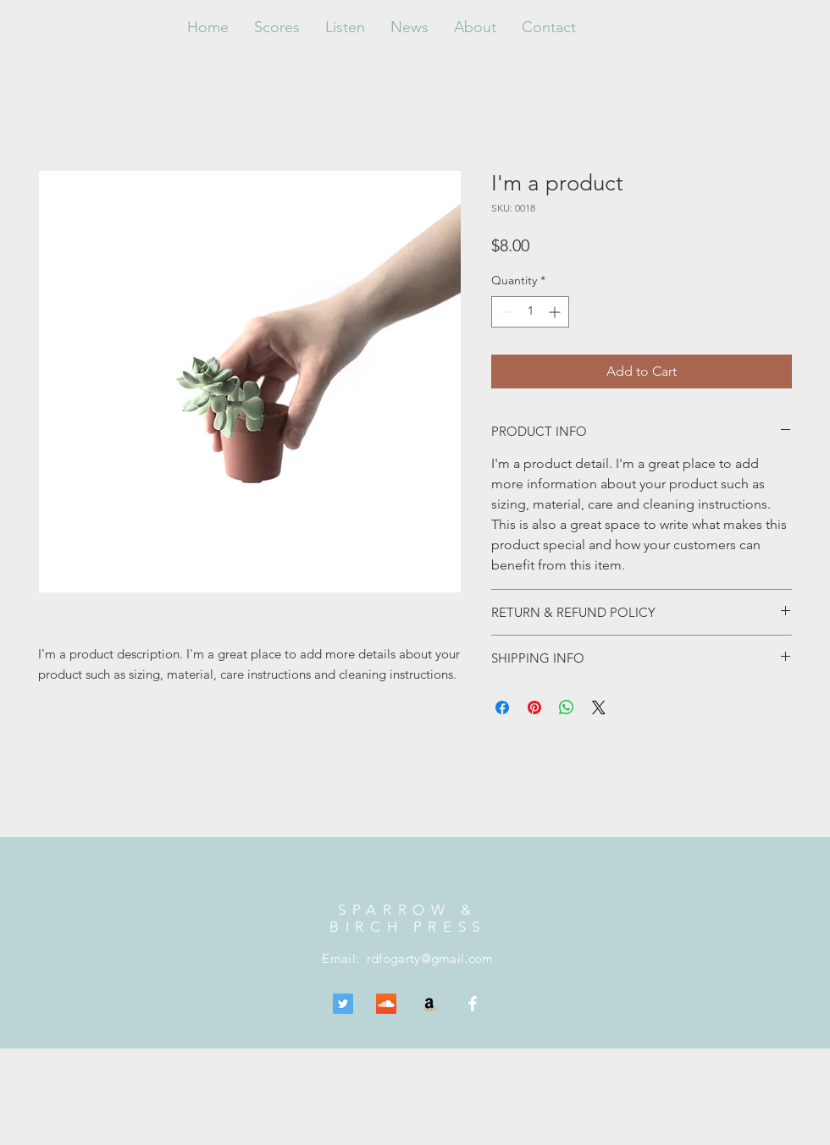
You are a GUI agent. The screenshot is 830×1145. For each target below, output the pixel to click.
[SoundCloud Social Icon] (386, 1004)
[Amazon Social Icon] (429, 1004)
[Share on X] (599, 707)
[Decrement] (504, 312)
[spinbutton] (530, 312)
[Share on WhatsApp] (566, 707)
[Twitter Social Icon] (343, 1004)
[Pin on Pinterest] (534, 707)
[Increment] (556, 312)
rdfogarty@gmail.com (430, 958)
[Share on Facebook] (502, 707)
